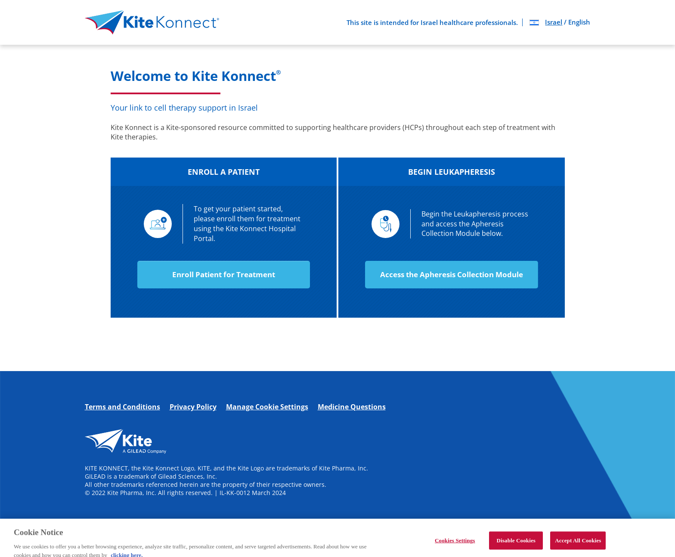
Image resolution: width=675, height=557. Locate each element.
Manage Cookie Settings (267, 407)
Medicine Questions (352, 407)
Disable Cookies (516, 544)
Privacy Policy (193, 407)
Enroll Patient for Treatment (223, 274)
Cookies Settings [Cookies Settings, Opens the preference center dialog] (455, 544)
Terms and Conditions (122, 407)
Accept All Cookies (578, 544)
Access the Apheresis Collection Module (451, 274)
